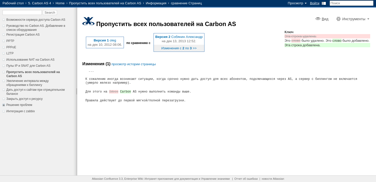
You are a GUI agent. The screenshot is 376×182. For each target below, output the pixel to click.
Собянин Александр (187, 37)
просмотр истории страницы (133, 64)
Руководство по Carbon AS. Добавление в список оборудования (35, 28)
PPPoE (11, 47)
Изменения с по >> (179, 48)
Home (60, 3)
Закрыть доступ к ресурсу (24, 99)
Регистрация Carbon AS (23, 34)
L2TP (10, 53)
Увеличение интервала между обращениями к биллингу (27, 83)
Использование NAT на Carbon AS (30, 59)
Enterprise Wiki (133, 178)
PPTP (10, 41)
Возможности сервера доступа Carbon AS (35, 19)
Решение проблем (19, 105)
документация (189, 178)
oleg (113, 40)
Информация (156, 3)
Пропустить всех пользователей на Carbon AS (105, 3)
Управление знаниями (215, 178)
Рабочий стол (13, 3)
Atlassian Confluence (105, 178)
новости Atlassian (273, 178)
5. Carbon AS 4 (39, 3)
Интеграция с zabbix (20, 111)
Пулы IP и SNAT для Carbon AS (28, 65)
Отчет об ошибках (246, 178)
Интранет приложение (159, 178)
